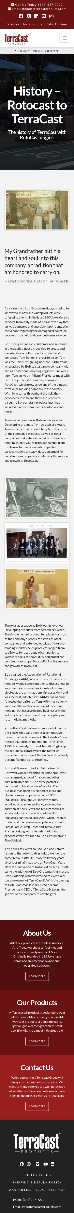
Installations (32, 24)
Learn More (37, 976)
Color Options (56, 24)
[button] (65, 37)
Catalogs (12, 24)
